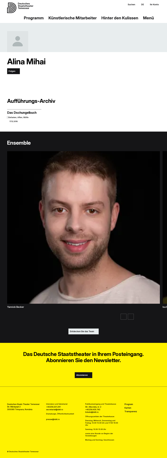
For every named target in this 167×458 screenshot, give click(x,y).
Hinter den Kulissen (119, 17)
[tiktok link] (90, 395)
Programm (34, 17)
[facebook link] (76, 395)
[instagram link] (83, 395)
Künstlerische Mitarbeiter (72, 17)
